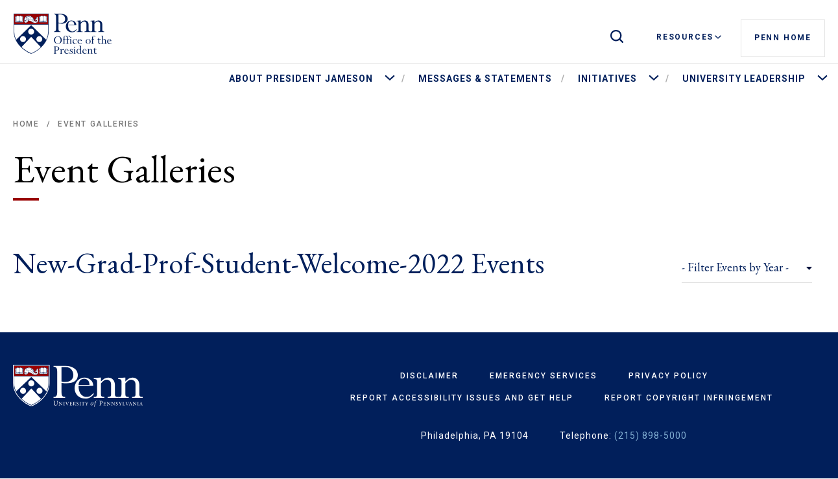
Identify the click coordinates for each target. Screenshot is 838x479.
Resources (688, 37)
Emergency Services (543, 375)
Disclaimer (429, 375)
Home (26, 124)
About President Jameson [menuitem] (301, 78)
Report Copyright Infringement (689, 397)
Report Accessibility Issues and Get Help (461, 397)
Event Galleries (98, 124)
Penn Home (782, 37)
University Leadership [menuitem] (744, 78)
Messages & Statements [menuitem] (485, 78)
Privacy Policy (668, 375)
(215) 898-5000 (650, 435)
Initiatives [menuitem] (607, 78)
